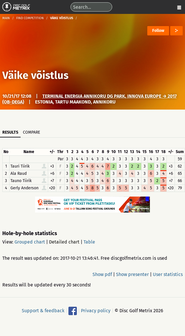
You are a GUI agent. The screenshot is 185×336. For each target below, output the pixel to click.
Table (89, 242)
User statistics (168, 274)
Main (6, 18)
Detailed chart (64, 242)
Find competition (30, 18)
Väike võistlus (35, 75)
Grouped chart (29, 242)
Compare (31, 132)
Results (10, 132)
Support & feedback (43, 310)
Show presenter (132, 274)
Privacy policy (95, 310)
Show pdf (102, 274)
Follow (158, 30)
